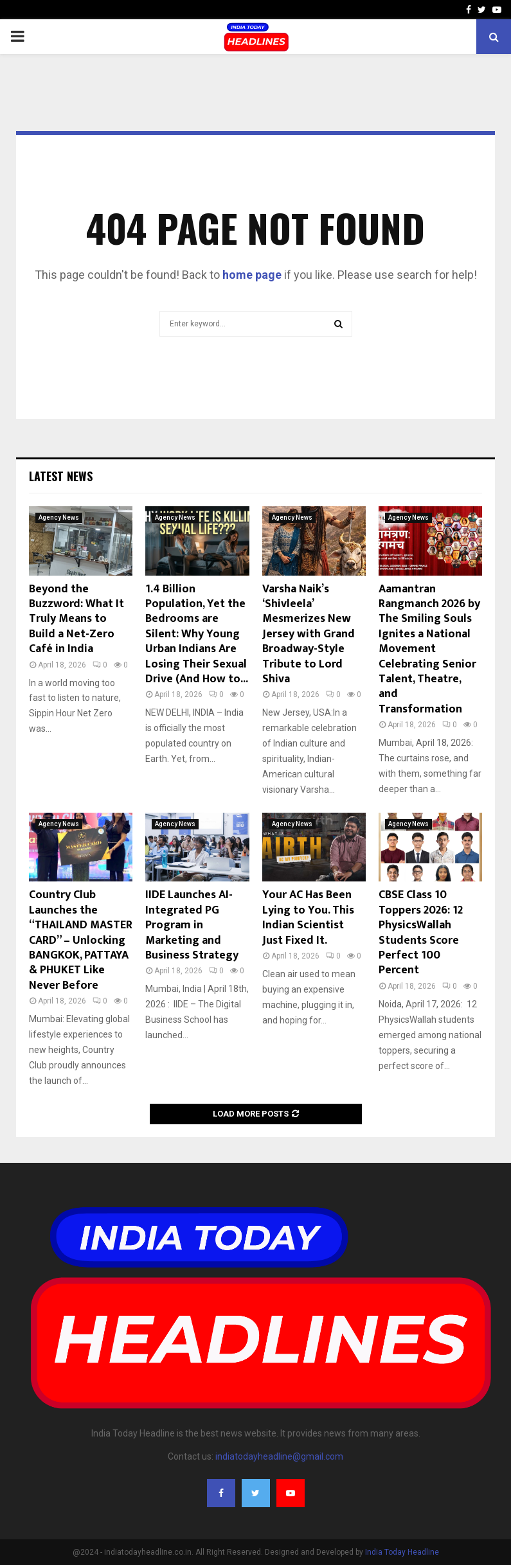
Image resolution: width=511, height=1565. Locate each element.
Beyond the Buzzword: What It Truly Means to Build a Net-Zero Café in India (76, 619)
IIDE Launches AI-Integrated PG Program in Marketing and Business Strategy (191, 925)
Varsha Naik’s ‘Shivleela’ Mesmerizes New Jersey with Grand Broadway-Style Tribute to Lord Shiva (308, 634)
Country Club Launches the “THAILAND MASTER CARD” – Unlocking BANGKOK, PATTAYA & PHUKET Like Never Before (80, 940)
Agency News (59, 517)
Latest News (61, 476)
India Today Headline (402, 1552)
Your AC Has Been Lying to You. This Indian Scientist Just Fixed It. (308, 917)
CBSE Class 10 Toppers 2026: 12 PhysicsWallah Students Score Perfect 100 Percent (421, 932)
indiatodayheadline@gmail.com (279, 1456)
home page (252, 274)
